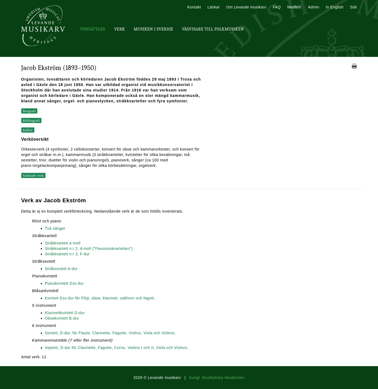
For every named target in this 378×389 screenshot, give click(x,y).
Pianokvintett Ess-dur (64, 283)
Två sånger (55, 228)
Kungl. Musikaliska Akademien (216, 377)
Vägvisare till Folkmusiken (213, 29)
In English (334, 7)
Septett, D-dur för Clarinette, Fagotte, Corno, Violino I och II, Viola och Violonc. (117, 347)
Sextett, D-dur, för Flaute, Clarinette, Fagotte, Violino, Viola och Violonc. (110, 333)
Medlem (294, 7)
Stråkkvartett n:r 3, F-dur (67, 254)
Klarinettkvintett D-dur (65, 313)
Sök (353, 7)
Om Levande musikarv (246, 7)
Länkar (213, 7)
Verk (119, 29)
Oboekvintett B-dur (62, 318)
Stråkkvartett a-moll (63, 243)
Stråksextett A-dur (61, 269)
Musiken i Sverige (153, 29)
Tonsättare (92, 29)
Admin (313, 7)
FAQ (277, 7)
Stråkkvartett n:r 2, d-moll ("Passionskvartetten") (89, 248)
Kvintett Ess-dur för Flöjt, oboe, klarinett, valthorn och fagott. (100, 298)
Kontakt (194, 7)
